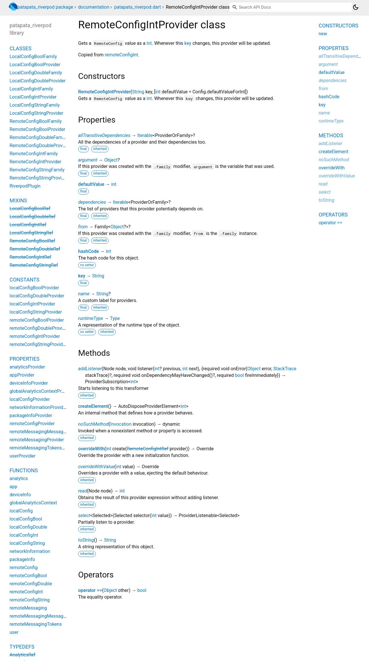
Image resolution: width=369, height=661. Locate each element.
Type (115, 318)
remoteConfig (24, 567)
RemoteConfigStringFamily (37, 170)
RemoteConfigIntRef (147, 448)
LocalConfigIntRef (28, 224)
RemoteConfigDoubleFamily (38, 137)
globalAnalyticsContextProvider (42, 391)
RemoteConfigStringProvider (39, 178)
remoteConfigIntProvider (35, 336)
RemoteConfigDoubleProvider (40, 145)
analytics (19, 478)
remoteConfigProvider (32, 423)
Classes (21, 48)
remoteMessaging (28, 608)
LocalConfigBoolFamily (33, 56)
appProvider (22, 375)
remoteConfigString (30, 600)
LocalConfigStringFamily (35, 105)
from (83, 226)
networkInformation (30, 551)
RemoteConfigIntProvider (104, 92)
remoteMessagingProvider (37, 439)
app (13, 486)
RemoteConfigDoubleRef (35, 249)
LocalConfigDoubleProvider (38, 81)
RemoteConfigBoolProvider (37, 129)
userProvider (23, 456)
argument (87, 160)
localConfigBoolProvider (34, 287)
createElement (93, 406)
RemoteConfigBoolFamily (36, 121)
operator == (90, 590)
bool (239, 375)
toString (86, 540)
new (323, 33)
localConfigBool (26, 519)
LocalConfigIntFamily (31, 89)
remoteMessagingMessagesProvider (47, 431)
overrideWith (91, 448)
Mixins (18, 200)
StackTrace (284, 368)
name (83, 294)
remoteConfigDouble (31, 583)
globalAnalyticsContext (33, 503)
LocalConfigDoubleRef (33, 216)
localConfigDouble (28, 527)
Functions (24, 470)
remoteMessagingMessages (39, 616)
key (187, 43)
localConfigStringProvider (36, 312)
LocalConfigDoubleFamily (36, 72)
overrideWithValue (96, 466)
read (82, 491)
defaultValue (91, 184)
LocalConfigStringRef (31, 233)
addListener (90, 368)
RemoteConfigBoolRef (32, 241)
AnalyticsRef (22, 655)
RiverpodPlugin (25, 186)
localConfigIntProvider (32, 304)
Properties (24, 359)
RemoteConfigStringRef (34, 265)
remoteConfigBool (28, 575)
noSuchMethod (93, 424)
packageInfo (22, 559)
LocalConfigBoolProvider (35, 64)
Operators (333, 215)
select (84, 515)
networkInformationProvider (38, 407)
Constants (24, 280)
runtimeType (90, 318)
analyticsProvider (27, 367)
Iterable (145, 135)
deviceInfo (20, 494)
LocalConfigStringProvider (36, 113)
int (149, 43)
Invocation (120, 424)
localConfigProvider (30, 399)
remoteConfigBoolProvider (37, 320)
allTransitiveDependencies (104, 135)
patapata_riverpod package (45, 7)
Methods (331, 135)
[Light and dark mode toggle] (355, 7)
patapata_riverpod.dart (137, 7)
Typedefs (22, 647)
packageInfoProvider (31, 415)
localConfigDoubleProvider (37, 296)
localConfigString (27, 543)
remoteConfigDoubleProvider (39, 328)
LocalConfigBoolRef (30, 208)
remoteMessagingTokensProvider (44, 448)
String (138, 92)
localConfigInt (24, 535)
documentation (93, 7)
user (14, 632)
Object (111, 160)
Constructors (338, 26)
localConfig (21, 511)
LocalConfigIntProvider (33, 97)
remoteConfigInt (121, 55)
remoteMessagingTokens (36, 624)
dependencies (92, 202)
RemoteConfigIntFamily (34, 153)
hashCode (88, 251)
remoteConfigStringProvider (38, 344)
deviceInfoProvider (29, 383)
